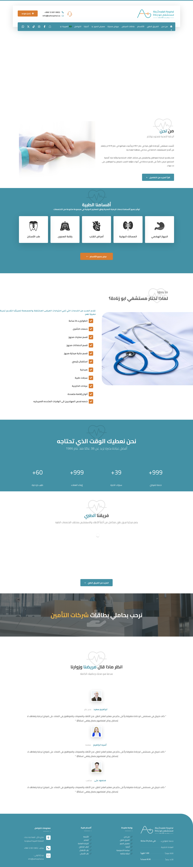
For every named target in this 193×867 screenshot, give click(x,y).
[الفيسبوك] (44, 26)
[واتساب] (22, 26)
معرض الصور (126, 829)
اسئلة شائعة (126, 841)
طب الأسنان (85, 841)
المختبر (87, 825)
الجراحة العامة (84, 829)
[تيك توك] (33, 26)
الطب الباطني (85, 833)
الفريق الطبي (126, 825)
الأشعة (87, 821)
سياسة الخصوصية (124, 837)
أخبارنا (129, 833)
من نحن (128, 821)
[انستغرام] (39, 26)
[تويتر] (28, 26)
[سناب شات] (50, 26)
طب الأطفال (85, 837)
